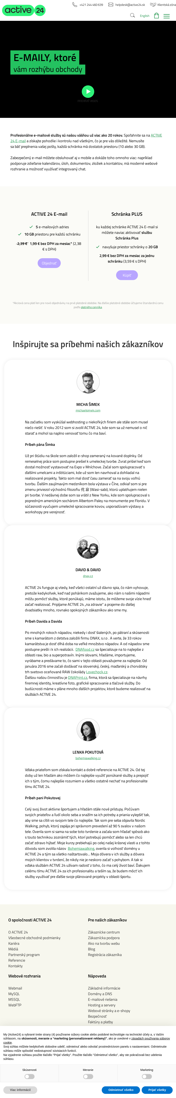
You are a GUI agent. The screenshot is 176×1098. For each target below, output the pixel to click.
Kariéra (13, 943)
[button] (24, 10)
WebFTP (14, 1005)
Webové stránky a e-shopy (109, 1010)
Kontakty (15, 966)
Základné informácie (104, 988)
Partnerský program (24, 954)
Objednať (49, 263)
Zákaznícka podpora (104, 938)
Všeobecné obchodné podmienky (34, 938)
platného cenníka (91, 307)
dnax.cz (88, 575)
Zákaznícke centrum (104, 932)
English (144, 15)
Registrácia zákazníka (105, 954)
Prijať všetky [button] (157, 1090)
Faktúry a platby (100, 1022)
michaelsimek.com (88, 410)
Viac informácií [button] (20, 1090)
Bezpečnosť (97, 1016)
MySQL (14, 994)
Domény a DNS (100, 994)
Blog (91, 949)
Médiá (13, 949)
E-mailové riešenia (102, 999)
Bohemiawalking (81, 848)
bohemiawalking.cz (88, 758)
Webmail (15, 988)
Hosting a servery (101, 1005)
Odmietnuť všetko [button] (120, 1090)
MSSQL (14, 999)
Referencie (16, 960)
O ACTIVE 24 (18, 932)
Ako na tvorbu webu (104, 943)
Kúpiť (127, 275)
